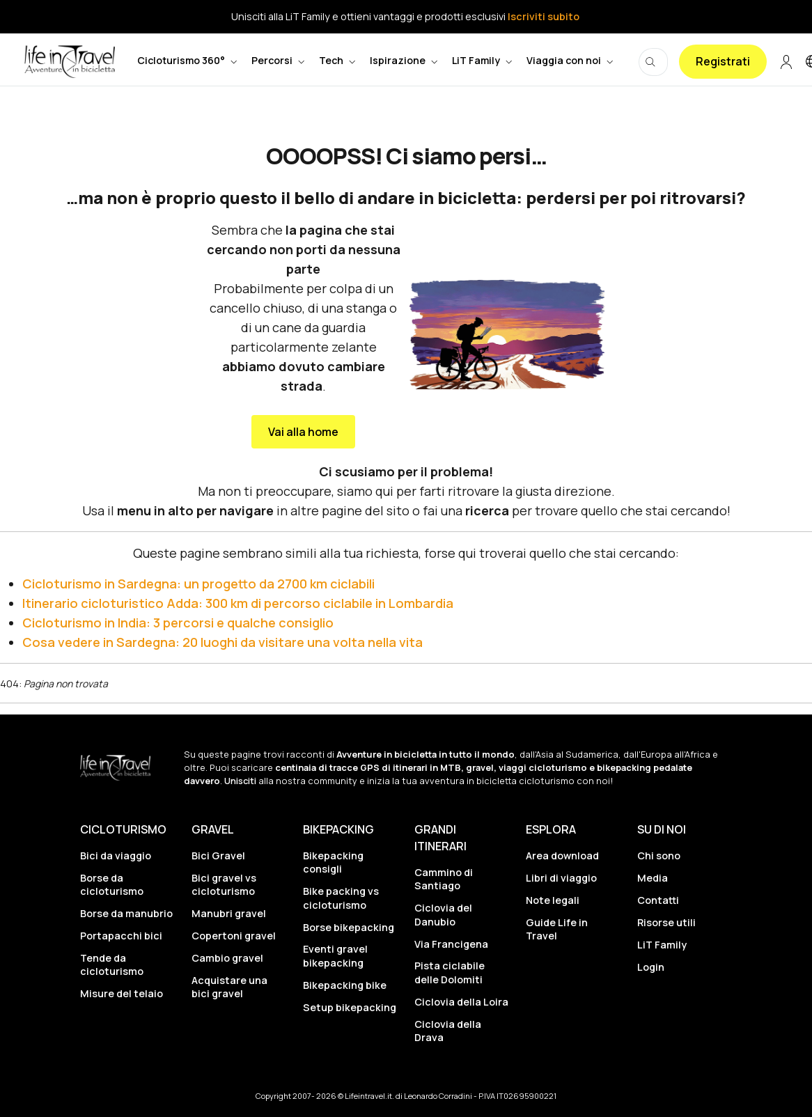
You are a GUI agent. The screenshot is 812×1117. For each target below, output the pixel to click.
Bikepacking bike (345, 985)
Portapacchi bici (121, 935)
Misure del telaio (121, 993)
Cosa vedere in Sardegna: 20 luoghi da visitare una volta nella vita (222, 642)
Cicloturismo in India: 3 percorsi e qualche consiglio (178, 622)
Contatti (658, 900)
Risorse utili (666, 922)
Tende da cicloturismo (111, 964)
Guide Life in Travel (557, 929)
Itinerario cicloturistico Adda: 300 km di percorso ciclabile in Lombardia (237, 603)
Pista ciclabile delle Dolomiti (449, 972)
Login (650, 967)
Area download (562, 855)
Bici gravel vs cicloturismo (224, 884)
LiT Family (662, 944)
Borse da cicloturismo (111, 884)
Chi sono (658, 855)
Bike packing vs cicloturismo (341, 897)
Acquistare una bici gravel (229, 987)
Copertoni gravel (234, 935)
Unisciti (240, 780)
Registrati (723, 61)
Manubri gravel (229, 913)
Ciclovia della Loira (461, 1001)
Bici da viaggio (115, 855)
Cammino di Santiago (443, 879)
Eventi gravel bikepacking (335, 955)
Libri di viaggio (561, 877)
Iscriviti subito (543, 16)
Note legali (552, 900)
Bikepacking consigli (333, 862)
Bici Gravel (218, 855)
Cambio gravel (227, 957)
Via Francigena (451, 944)
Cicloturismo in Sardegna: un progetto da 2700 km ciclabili (198, 583)
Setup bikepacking (349, 1007)
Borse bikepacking (348, 927)
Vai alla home (303, 431)
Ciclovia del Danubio (443, 914)
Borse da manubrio (126, 913)
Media (652, 877)
